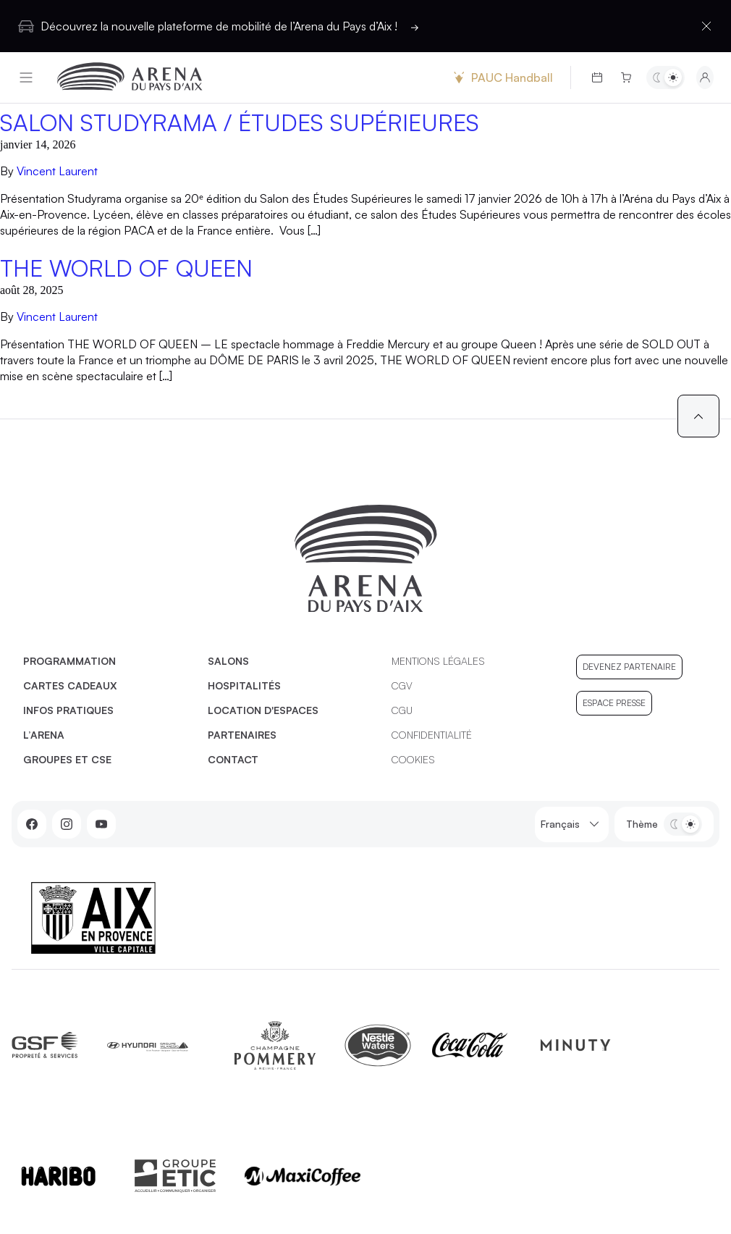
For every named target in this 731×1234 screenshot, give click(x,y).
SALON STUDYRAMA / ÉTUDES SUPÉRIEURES (239, 122)
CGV (402, 685)
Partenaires (242, 735)
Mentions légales (438, 661)
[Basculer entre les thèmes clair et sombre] (665, 77)
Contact (233, 759)
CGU (402, 710)
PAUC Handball (501, 77)
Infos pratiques (68, 710)
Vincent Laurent (57, 171)
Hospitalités (244, 685)
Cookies (413, 759)
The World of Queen (126, 267)
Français (572, 824)
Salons (228, 661)
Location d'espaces (263, 710)
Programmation (69, 661)
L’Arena (43, 735)
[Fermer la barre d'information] (706, 26)
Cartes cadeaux (70, 685)
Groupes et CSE (67, 759)
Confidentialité (432, 735)
